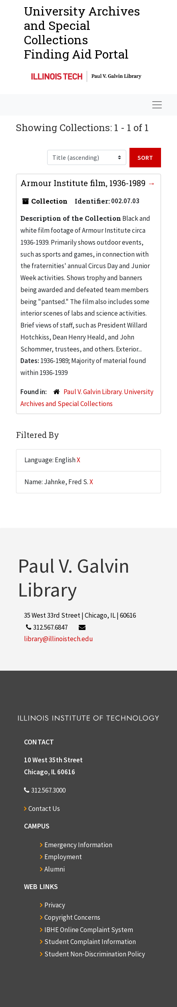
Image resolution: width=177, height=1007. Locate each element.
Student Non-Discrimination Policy (94, 954)
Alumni (54, 869)
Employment (63, 856)
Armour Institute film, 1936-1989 (83, 183)
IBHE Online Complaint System (88, 929)
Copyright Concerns (72, 917)
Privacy (54, 905)
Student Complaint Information (90, 941)
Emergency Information (78, 844)
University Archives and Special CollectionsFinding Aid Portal (82, 32)
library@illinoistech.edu (58, 638)
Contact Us (44, 808)
